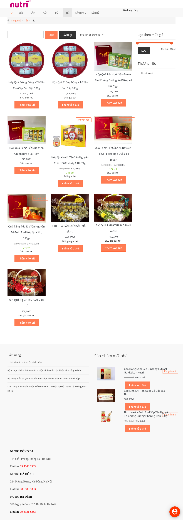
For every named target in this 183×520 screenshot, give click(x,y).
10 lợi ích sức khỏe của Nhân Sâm (25, 362)
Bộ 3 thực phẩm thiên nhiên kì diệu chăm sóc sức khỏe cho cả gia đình (44, 370)
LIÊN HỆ (95, 12)
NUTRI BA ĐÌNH (21, 496)
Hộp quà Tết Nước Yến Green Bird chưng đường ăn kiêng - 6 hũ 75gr (113, 80)
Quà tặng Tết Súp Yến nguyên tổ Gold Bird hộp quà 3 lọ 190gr (26, 232)
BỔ (58, 12)
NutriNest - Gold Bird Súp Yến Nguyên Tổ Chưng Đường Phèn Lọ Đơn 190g (146, 414)
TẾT (68, 12)
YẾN (22, 12)
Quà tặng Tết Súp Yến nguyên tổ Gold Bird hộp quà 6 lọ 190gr (113, 153)
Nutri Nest (145, 73)
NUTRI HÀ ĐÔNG (22, 474)
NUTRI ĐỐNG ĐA (22, 451)
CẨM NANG (80, 12)
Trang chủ (16, 20)
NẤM (46, 12)
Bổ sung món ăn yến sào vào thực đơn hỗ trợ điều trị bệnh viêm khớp (44, 378)
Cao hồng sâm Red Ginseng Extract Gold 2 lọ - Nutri (145, 370)
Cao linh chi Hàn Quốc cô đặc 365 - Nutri (145, 392)
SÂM (34, 12)
